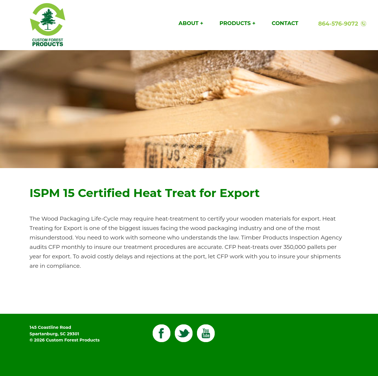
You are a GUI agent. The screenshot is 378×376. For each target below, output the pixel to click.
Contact (285, 23)
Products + (237, 23)
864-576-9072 (338, 23)
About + (191, 23)
